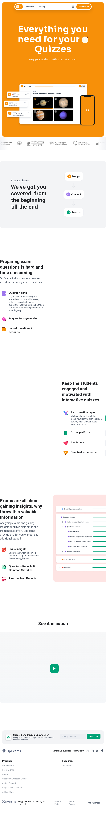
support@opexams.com (73, 754)
